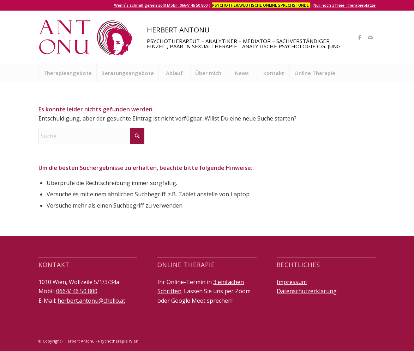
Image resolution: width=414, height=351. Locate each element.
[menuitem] (67, 73)
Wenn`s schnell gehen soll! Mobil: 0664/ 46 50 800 (161, 5)
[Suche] (91, 136)
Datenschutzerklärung (307, 291)
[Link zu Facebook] (359, 37)
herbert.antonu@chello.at (91, 300)
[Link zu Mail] (370, 37)
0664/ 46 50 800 (76, 291)
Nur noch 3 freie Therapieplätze (344, 5)
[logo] (86, 37)
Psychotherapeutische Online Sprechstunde (261, 5)
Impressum (292, 282)
